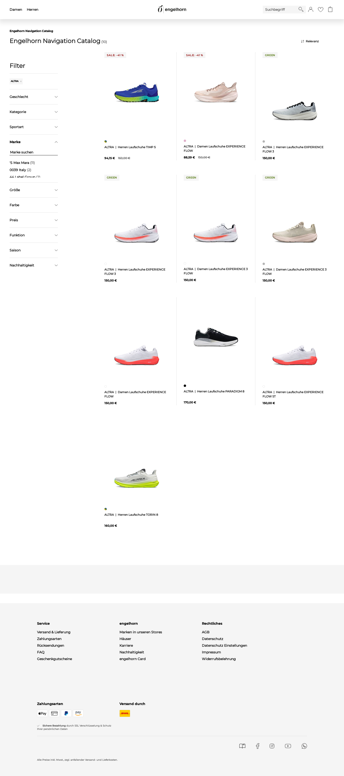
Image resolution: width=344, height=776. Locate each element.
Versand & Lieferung (53, 632)
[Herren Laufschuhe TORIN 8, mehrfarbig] (106, 509)
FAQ (40, 652)
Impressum (211, 652)
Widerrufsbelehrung (219, 659)
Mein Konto (46, 672)
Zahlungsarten (49, 639)
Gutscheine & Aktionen (138, 665)
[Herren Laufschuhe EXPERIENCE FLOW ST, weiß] (264, 386)
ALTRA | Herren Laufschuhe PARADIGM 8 (214, 391)
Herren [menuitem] (32, 9)
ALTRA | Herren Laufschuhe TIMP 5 (130, 147)
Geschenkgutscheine (54, 659)
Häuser (125, 639)
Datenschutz (212, 639)
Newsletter (46, 679)
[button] (311, 9)
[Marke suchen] (34, 152)
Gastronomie (130, 672)
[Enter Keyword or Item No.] (280, 9)
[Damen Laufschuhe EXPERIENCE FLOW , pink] (185, 141)
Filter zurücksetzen (33, 253)
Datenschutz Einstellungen (224, 645)
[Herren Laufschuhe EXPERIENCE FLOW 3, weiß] (106, 264)
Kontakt (43, 665)
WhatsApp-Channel (53, 686)
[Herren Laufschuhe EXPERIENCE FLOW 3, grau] (264, 141)
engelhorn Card (132, 659)
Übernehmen (33, 241)
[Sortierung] (317, 41)
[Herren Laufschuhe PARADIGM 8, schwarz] (185, 386)
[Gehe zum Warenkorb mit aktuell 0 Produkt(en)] (330, 9)
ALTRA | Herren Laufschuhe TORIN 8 (131, 514)
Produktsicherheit (217, 665)
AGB (206, 632)
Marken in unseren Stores (140, 632)
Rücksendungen (50, 645)
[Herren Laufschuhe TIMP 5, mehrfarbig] (106, 141)
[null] (136, 92)
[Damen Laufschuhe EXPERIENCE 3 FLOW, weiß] (185, 263)
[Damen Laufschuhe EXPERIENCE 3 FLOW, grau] (264, 264)
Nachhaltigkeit (131, 652)
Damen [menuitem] (16, 9)
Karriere (126, 645)
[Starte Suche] (301, 9)
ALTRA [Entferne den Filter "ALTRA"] (16, 81)
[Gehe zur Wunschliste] (321, 9)
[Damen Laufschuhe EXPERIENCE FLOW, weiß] (106, 386)
